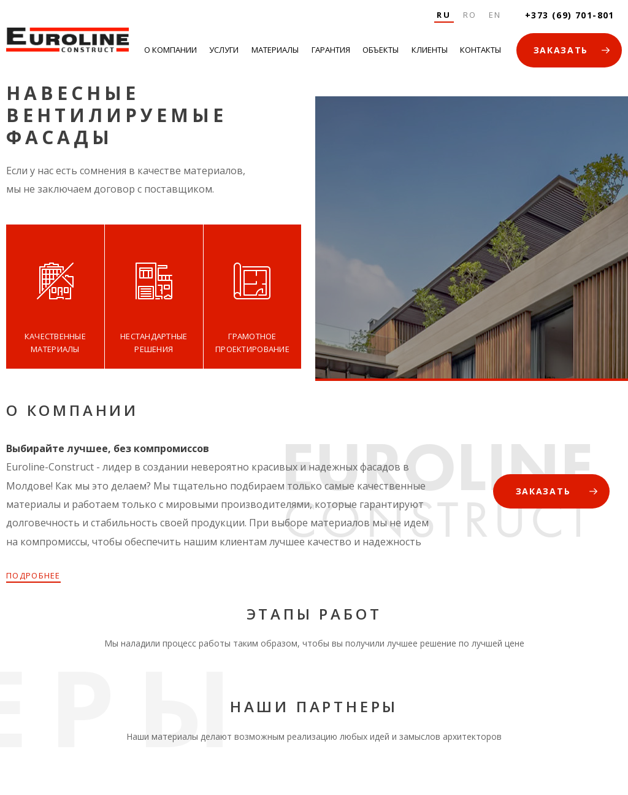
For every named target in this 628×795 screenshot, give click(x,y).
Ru (444, 14)
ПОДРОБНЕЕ (33, 575)
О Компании (170, 49)
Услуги (224, 49)
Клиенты (430, 49)
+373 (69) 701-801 (570, 15)
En (495, 14)
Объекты (380, 49)
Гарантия (331, 49)
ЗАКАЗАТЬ (561, 50)
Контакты (480, 49)
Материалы (275, 49)
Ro (470, 14)
